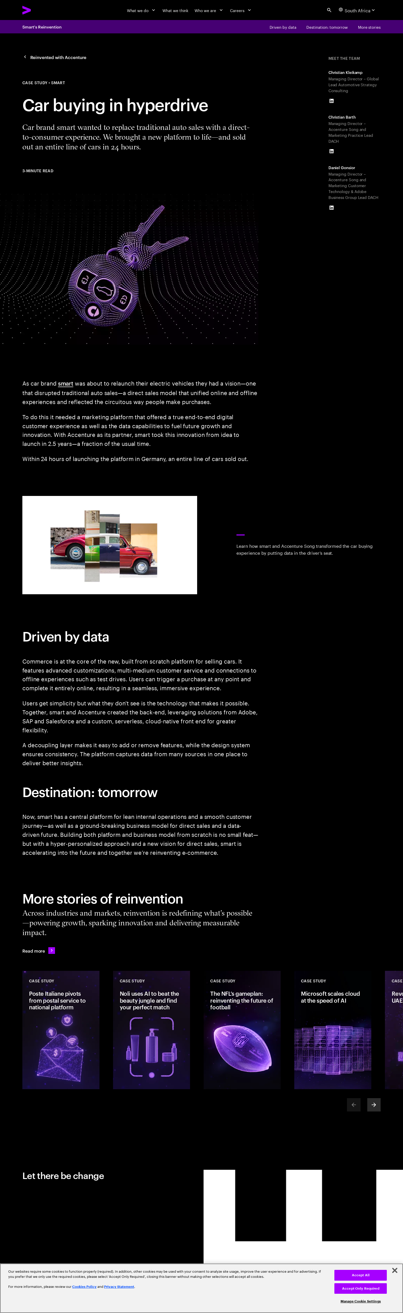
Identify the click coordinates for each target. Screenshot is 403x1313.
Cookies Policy (84, 1286)
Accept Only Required (360, 1288)
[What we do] (142, 10)
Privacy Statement (119, 1286)
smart (65, 383)
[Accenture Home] (39, 10)
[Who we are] (209, 10)
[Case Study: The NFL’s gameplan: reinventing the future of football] (242, 1030)
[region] (201, 1288)
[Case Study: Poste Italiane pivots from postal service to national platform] (60, 1030)
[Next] (374, 1104)
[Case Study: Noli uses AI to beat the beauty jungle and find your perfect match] (151, 1030)
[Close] (394, 1270)
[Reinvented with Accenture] (54, 57)
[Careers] (241, 10)
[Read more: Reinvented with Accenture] (38, 950)
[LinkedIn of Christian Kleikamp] (331, 101)
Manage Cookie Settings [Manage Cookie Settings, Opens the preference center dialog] (361, 1301)
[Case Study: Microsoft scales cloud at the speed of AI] (332, 1030)
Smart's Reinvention (41, 27)
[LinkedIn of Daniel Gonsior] (331, 207)
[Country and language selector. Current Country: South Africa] (357, 10)
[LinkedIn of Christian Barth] (331, 151)
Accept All (361, 1275)
